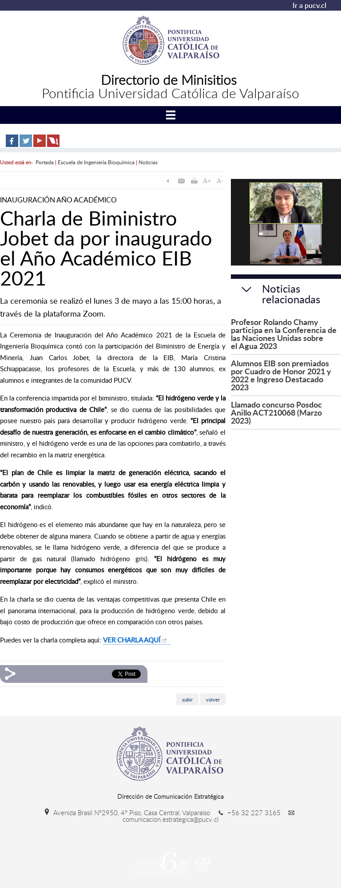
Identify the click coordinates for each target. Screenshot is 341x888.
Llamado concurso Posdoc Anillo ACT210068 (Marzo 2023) (276, 412)
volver (213, 699)
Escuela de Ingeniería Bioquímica (96, 162)
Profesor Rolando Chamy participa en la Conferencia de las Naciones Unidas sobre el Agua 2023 (284, 333)
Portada (45, 162)
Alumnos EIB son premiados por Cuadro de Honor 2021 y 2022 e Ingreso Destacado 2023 (281, 374)
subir (187, 699)
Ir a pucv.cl (309, 5)
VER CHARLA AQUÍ (131, 639)
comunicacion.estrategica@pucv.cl (210, 816)
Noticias (148, 162)
